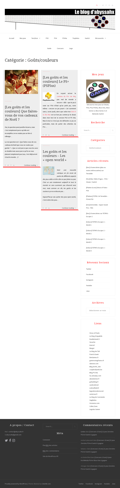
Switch (87, 38)
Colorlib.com (46, 484)
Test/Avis (34, 38)
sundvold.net (94, 385)
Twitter (88, 269)
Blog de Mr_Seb (95, 367)
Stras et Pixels (94, 333)
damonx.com (93, 363)
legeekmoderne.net (96, 391)
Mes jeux (23, 38)
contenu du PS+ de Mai (66, 96)
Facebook (89, 274)
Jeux (87, 291)
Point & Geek (94, 354)
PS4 (55, 38)
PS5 (47, 38)
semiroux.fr (93, 394)
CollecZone (93, 406)
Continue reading (31, 165)
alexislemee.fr (94, 379)
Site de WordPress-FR (50, 456)
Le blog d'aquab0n (95, 336)
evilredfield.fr (94, 388)
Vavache (92, 342)
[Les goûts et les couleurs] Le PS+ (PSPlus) (56, 81)
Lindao (83, 432)
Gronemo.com (94, 403)
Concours (60, 48)
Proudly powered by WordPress (16, 484)
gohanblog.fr (94, 382)
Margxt (91, 348)
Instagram (89, 280)
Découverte (99, 38)
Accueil (11, 38)
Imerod (92, 345)
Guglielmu (92, 400)
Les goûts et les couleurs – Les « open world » (55, 156)
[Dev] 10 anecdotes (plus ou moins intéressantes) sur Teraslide (96, 170)
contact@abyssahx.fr (16, 432)
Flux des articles (50, 445)
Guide (49, 48)
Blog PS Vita (93, 373)
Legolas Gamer (94, 409)
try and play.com (95, 376)
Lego (71, 48)
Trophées (76, 38)
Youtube (89, 285)
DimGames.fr (94, 357)
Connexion (46, 440)
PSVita (64, 38)
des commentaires (51, 451)
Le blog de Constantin (97, 397)
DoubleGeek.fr (94, 339)
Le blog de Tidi (94, 351)
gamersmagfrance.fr (96, 360)
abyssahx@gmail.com (13, 435)
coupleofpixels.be (95, 370)
